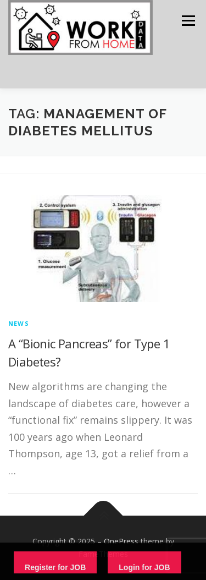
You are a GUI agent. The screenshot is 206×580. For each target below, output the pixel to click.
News (18, 323)
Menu (188, 20)
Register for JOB (55, 567)
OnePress (121, 541)
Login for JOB (144, 567)
